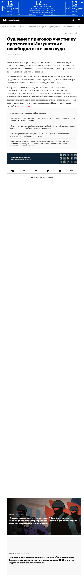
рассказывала (23, 106)
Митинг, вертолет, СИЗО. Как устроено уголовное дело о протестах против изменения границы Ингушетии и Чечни (40, 134)
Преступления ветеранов (37, 26)
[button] (79, 20)
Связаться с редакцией (42, 177)
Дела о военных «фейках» (72, 26)
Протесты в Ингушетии (14, 54)
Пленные (22, 26)
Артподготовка (54, 26)
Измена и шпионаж (9, 26)
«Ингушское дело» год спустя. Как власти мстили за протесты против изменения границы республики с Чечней (42, 119)
